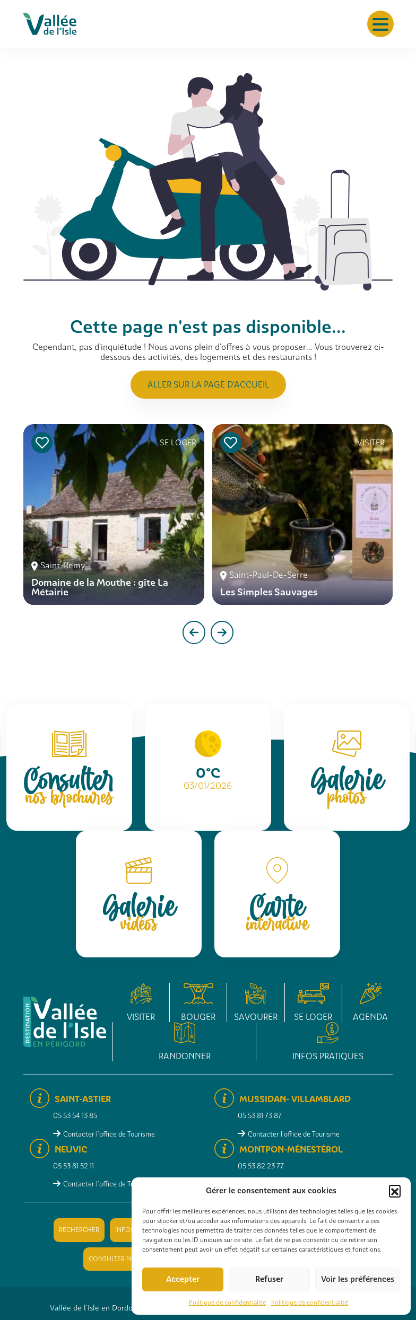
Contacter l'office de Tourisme (109, 1134)
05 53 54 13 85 (75, 1116)
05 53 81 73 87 (260, 1116)
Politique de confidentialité (227, 1302)
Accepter (183, 1279)
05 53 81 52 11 (73, 1166)
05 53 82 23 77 (261, 1166)
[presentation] (194, 632)
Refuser (269, 1279)
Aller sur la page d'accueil (208, 385)
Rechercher (79, 1230)
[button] (394, 1190)
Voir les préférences (357, 1279)
